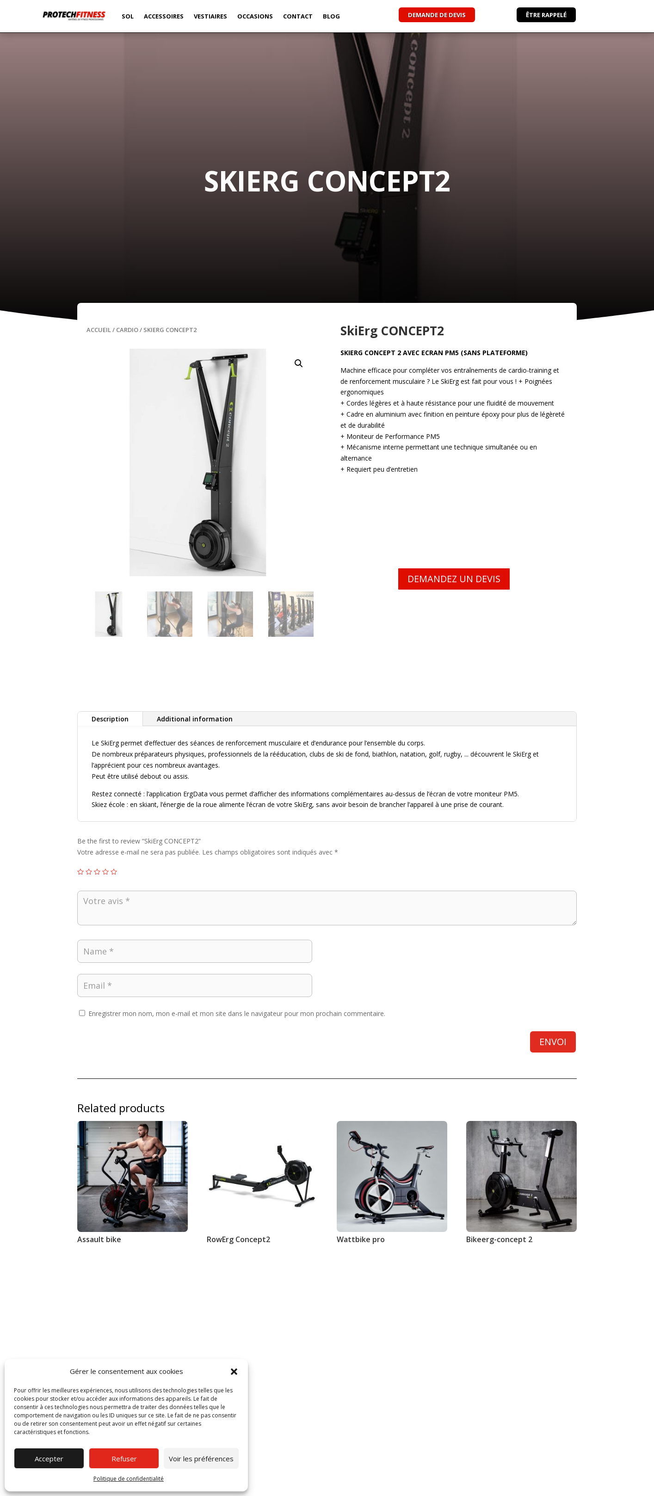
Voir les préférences (201, 1458)
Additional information (195, 718)
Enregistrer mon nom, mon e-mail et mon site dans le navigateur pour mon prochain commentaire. (236, 1013)
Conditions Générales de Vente (502, 1485)
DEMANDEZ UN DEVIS (453, 579)
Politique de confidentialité (128, 1479)
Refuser (124, 1458)
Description (110, 718)
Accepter (49, 1458)
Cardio (127, 330)
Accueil (98, 330)
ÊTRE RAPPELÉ (546, 15)
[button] (234, 1371)
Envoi (553, 1041)
